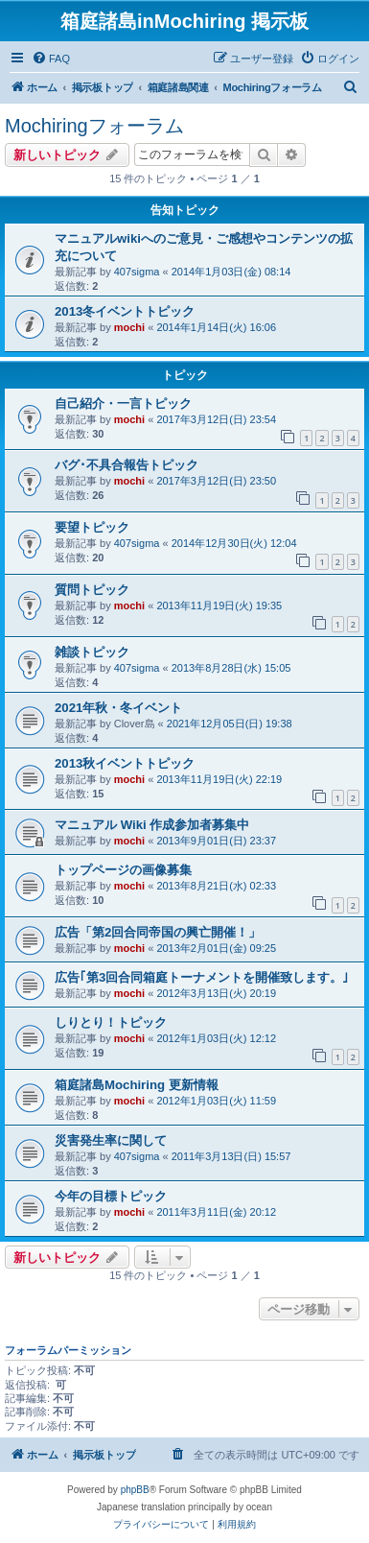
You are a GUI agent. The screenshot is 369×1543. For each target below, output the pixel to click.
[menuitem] (51, 58)
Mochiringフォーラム (94, 125)
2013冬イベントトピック (125, 311)
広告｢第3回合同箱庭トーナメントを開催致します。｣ (202, 977)
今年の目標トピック (111, 1196)
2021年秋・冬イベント (118, 707)
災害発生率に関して (111, 1140)
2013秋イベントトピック (125, 763)
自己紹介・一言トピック (123, 403)
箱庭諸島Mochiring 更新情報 (137, 1085)
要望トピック (92, 527)
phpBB (135, 1489)
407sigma (137, 271)
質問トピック (92, 589)
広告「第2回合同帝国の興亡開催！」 (158, 932)
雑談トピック (92, 652)
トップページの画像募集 (123, 870)
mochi (129, 327)
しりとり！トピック (111, 1022)
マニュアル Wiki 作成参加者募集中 (152, 825)
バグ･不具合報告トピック (126, 465)
